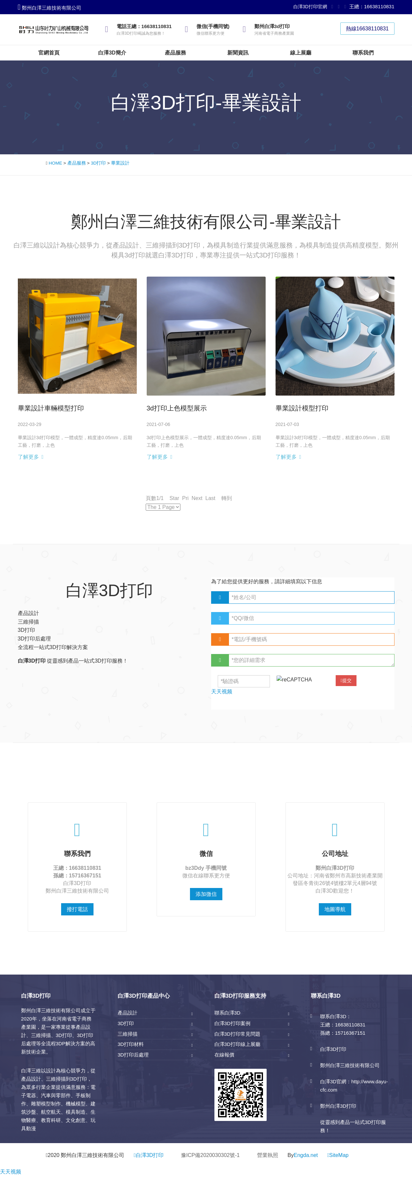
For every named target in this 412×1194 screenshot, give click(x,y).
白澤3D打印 (149, 1155)
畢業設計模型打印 (302, 408)
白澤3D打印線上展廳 (237, 1044)
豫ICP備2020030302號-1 (210, 1155)
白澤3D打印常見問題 (237, 1034)
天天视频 (10, 1172)
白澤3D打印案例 (232, 1023)
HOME (55, 163)
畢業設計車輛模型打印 (51, 408)
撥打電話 (77, 909)
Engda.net (306, 1155)
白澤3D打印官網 (310, 6)
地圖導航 (335, 909)
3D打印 (98, 163)
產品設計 (127, 1013)
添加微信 (206, 894)
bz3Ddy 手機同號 (206, 868)
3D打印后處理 (133, 1055)
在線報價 (224, 1055)
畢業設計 (120, 163)
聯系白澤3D (227, 1013)
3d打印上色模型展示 (177, 408)
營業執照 (267, 1155)
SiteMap (339, 1155)
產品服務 (76, 163)
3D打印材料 (131, 1044)
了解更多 (28, 457)
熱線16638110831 (367, 28)
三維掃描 (127, 1034)
